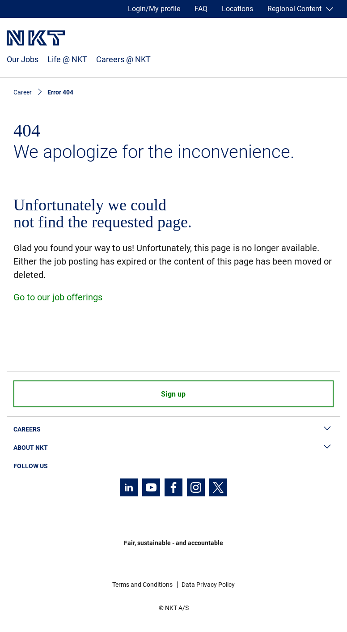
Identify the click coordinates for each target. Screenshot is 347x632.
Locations (237, 8)
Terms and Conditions (142, 584)
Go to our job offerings (57, 297)
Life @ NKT (67, 59)
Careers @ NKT (123, 59)
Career (22, 92)
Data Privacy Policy (208, 584)
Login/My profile (154, 8)
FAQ (201, 8)
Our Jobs (22, 59)
